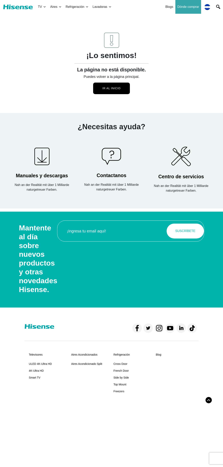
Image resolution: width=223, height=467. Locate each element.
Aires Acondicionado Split (86, 363)
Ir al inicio (111, 88)
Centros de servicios (83, 429)
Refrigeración (77, 7)
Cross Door (121, 363)
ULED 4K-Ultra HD (40, 363)
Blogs (169, 6)
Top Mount (120, 384)
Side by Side (121, 377)
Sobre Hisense (38, 407)
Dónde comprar (188, 6)
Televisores (36, 354)
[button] (218, 7)
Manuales (77, 423)
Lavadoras (102, 7)
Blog (158, 354)
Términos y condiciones (40, 456)
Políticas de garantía (83, 436)
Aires (55, 7)
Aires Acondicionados (84, 354)
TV (42, 7)
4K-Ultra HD (36, 370)
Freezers (119, 391)
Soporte (76, 407)
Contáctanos (79, 416)
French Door (121, 370)
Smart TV (34, 377)
